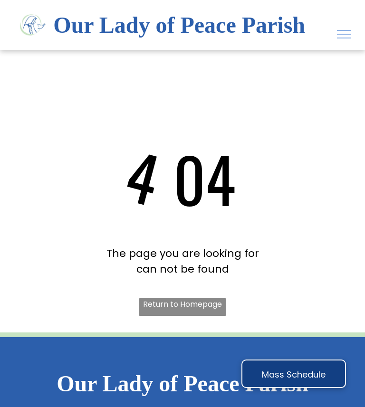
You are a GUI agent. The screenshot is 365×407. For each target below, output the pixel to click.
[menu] (344, 34)
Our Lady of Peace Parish (179, 25)
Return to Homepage (182, 304)
